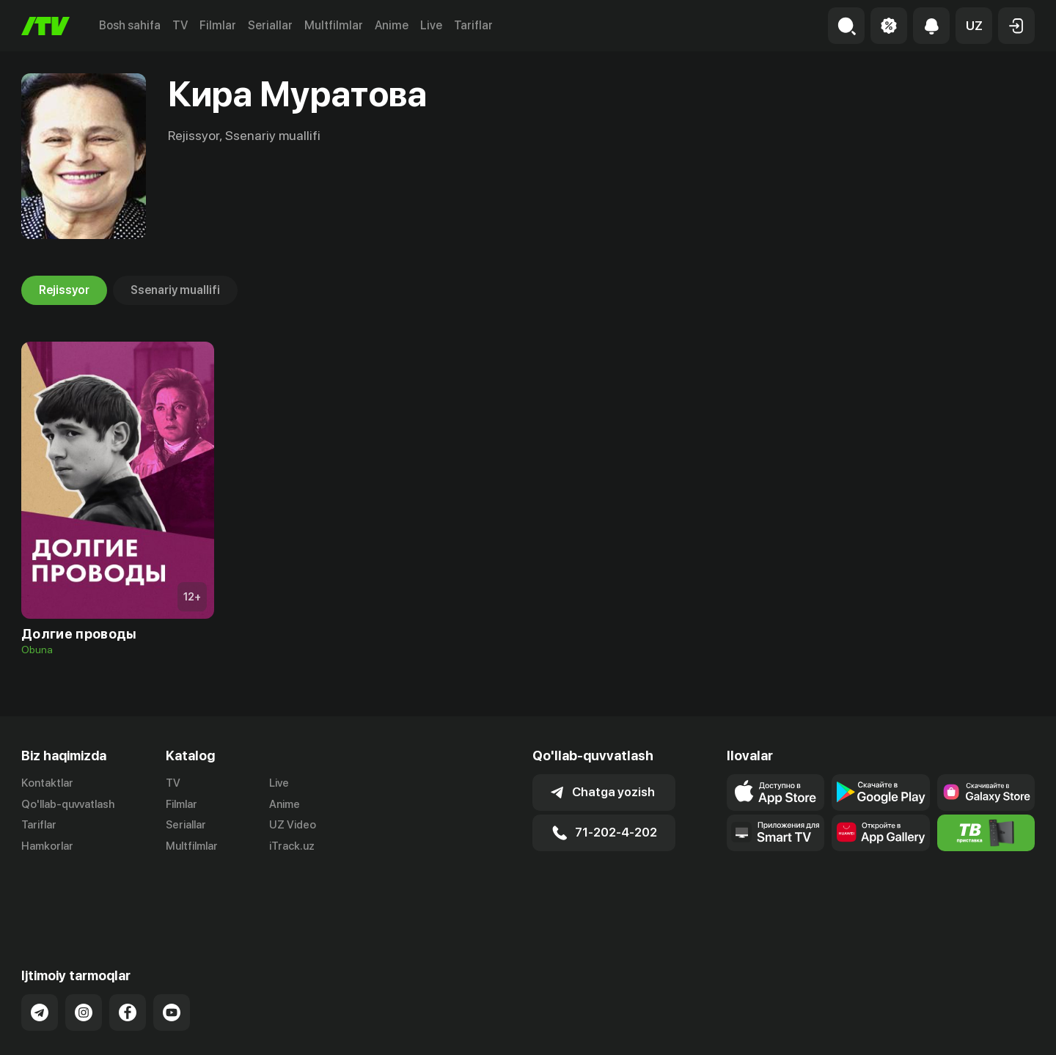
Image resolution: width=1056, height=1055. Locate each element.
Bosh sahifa (130, 25)
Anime (391, 25)
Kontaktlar (47, 783)
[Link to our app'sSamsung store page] (986, 792)
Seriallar (270, 25)
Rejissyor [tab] (64, 290)
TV (180, 25)
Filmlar (217, 25)
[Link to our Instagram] (83, 953)
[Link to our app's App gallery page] (880, 833)
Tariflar (473, 25)
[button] (974, 25)
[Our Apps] (775, 833)
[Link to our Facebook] (127, 953)
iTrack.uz (292, 846)
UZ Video (292, 825)
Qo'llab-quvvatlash (67, 804)
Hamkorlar (47, 846)
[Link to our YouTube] (171, 953)
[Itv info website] (986, 833)
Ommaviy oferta (893, 1027)
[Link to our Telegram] (39, 953)
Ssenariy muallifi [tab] (175, 290)
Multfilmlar (333, 25)
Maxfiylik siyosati (992, 1027)
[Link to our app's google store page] (880, 792)
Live (431, 25)
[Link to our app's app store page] (775, 792)
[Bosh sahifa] (45, 26)
